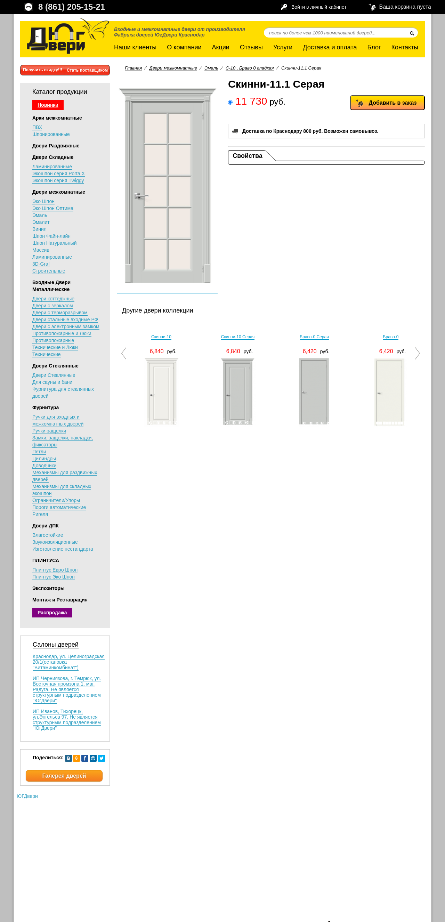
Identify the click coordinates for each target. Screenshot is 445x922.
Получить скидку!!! (42, 69)
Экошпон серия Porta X (58, 173)
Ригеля (40, 514)
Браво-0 (391, 336)
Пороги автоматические (59, 507)
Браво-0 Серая (314, 336)
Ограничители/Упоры (56, 500)
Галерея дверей (64, 776)
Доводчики (44, 465)
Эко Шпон (43, 201)
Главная (133, 68)
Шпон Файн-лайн (51, 236)
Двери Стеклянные (55, 366)
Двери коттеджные (53, 298)
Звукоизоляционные (55, 542)
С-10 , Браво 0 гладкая (250, 68)
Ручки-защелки (49, 431)
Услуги (282, 47)
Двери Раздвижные (56, 145)
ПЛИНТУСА (45, 560)
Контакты (404, 47)
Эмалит (41, 222)
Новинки (48, 105)
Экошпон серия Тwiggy (58, 180)
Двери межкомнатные (58, 192)
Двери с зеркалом (52, 305)
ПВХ (37, 127)
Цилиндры (44, 458)
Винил (39, 229)
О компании (184, 47)
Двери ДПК (45, 525)
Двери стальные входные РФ (65, 319)
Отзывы (251, 47)
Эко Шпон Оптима (52, 208)
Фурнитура (45, 407)
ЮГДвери (27, 796)
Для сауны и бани (52, 382)
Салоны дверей (56, 644)
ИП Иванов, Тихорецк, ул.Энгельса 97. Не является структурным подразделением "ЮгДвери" (67, 720)
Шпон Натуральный (54, 243)
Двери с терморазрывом (60, 312)
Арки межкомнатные (57, 118)
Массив (40, 250)
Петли (39, 451)
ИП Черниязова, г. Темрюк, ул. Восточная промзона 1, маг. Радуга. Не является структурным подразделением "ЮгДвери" (67, 689)
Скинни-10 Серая (237, 336)
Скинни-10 (161, 336)
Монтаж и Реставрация (60, 599)
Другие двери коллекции (157, 310)
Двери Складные (52, 157)
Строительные (48, 271)
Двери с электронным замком (65, 326)
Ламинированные (52, 166)
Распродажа (52, 612)
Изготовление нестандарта (62, 549)
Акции (220, 47)
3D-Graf (41, 264)
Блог (374, 47)
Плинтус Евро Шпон (55, 570)
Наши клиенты (135, 47)
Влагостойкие (47, 535)
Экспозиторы (48, 588)
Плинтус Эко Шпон (53, 577)
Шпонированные (51, 134)
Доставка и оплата (330, 47)
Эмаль (39, 215)
